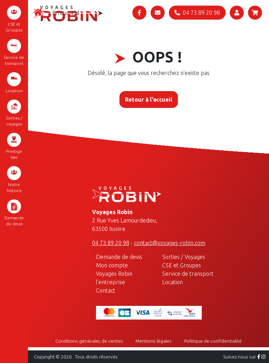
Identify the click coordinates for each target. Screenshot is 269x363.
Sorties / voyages (14, 113)
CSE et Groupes (14, 19)
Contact (105, 290)
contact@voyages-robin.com (169, 243)
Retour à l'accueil (148, 99)
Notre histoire (14, 179)
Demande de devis (14, 212)
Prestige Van (14, 146)
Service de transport (14, 52)
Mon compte (112, 265)
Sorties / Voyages (183, 257)
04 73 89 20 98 (110, 243)
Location (14, 82)
